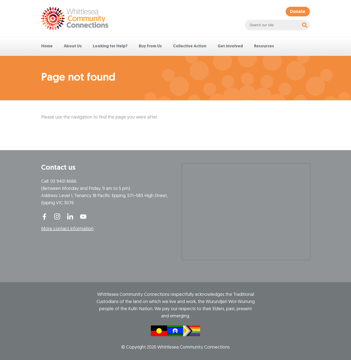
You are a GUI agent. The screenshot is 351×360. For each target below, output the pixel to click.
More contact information (67, 229)
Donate (297, 12)
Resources (264, 46)
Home (47, 46)
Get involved (230, 46)
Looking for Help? (110, 46)
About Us (73, 46)
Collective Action (189, 46)
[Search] (305, 25)
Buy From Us (150, 46)
